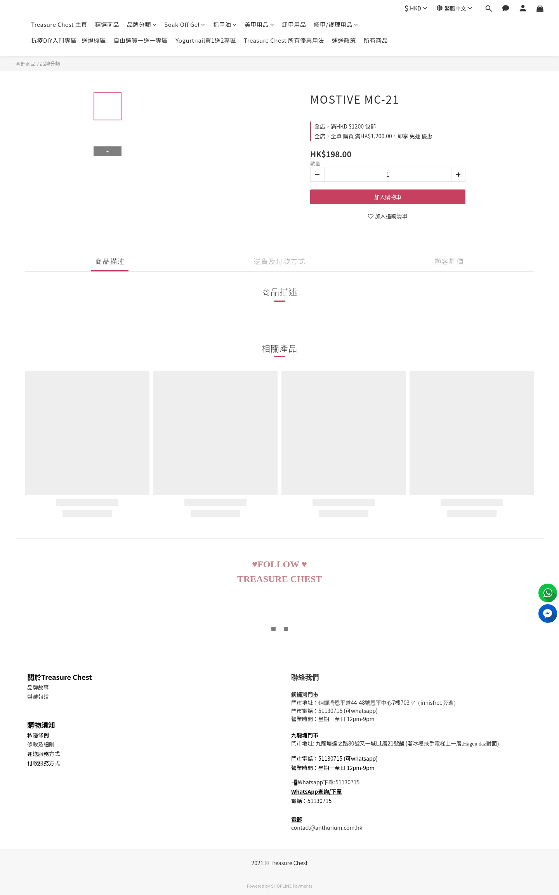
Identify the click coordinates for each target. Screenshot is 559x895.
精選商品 (107, 24)
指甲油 (225, 24)
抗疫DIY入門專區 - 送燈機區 (68, 40)
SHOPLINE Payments (291, 886)
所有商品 (376, 40)
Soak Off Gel (184, 24)
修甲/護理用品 (336, 24)
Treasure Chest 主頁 (59, 24)
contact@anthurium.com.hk (327, 827)
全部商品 (26, 63)
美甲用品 (259, 24)
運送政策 (344, 40)
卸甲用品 (294, 24)
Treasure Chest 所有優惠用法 (284, 40)
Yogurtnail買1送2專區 (205, 40)
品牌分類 (142, 24)
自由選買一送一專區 (141, 40)
